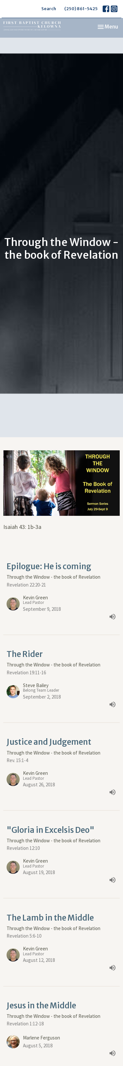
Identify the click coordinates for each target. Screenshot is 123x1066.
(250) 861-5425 (81, 8)
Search (48, 8)
